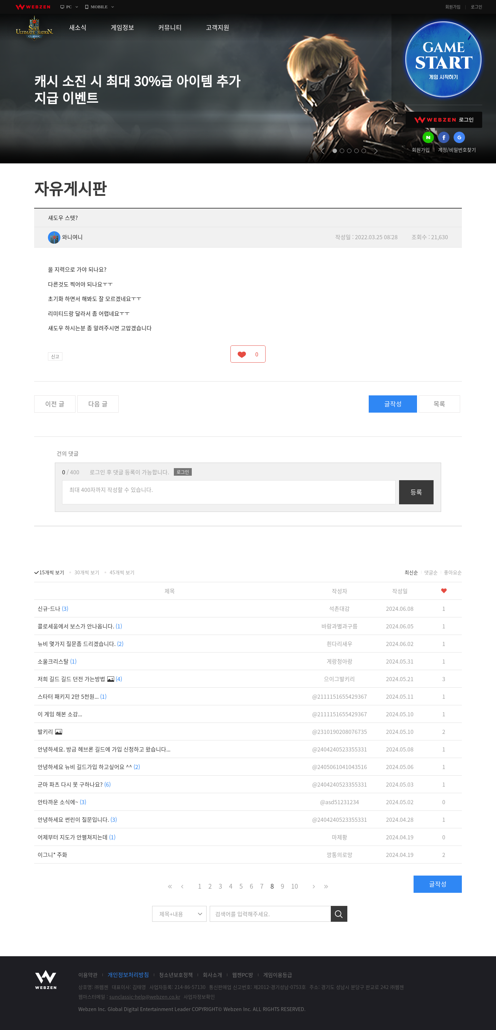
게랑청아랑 (340, 661)
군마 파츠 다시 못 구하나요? (74, 784)
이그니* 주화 (52, 854)
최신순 (411, 572)
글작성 (393, 403)
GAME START (443, 59)
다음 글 (98, 403)
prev (323, 151)
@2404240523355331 (339, 749)
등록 (416, 492)
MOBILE (99, 6)
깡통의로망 (340, 854)
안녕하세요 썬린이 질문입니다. (77, 819)
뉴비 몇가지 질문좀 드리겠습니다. (80, 643)
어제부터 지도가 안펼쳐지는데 (77, 837)
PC (69, 6)
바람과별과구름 (339, 626)
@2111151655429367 (339, 696)
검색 (339, 914)
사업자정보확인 (199, 996)
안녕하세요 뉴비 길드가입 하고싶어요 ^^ (89, 767)
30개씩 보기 (87, 572)
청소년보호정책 (176, 975)
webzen (33, 7)
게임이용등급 (277, 975)
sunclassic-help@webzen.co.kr (144, 996)
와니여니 (65, 237)
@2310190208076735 (339, 731)
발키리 (50, 731)
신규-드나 (53, 608)
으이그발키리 (339, 679)
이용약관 (88, 975)
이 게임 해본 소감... (60, 714)
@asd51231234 (339, 802)
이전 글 (55, 403)
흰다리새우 (340, 643)
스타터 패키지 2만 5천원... (72, 696)
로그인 (476, 7)
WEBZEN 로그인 (444, 120)
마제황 (339, 837)
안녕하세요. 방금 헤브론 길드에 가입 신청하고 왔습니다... (104, 749)
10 (294, 886)
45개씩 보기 (122, 572)
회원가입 (452, 7)
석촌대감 (339, 608)
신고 (55, 356)
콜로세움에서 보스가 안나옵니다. (80, 626)
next (376, 151)
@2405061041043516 (339, 767)
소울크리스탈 (57, 661)
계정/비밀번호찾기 (457, 149)
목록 (439, 403)
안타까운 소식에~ (62, 802)
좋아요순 (453, 572)
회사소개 (212, 975)
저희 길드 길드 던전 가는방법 (80, 679)
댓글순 (431, 572)
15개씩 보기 (51, 572)
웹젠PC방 (242, 975)
